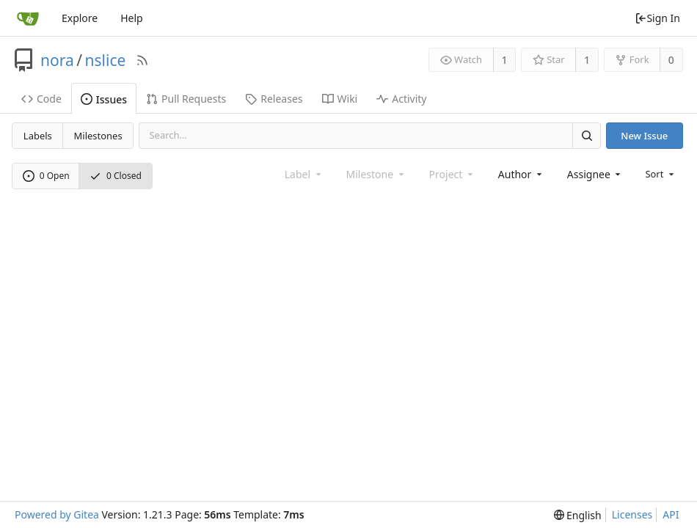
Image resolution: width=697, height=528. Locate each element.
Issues (104, 99)
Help (131, 18)
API (671, 514)
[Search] (586, 135)
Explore (80, 18)
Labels (37, 135)
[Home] (27, 18)
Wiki (340, 99)
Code (41, 99)
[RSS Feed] (142, 60)
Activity (401, 99)
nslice (105, 60)
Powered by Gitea (57, 514)
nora (57, 60)
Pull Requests (186, 99)
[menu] (660, 174)
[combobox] (521, 174)
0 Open (46, 175)
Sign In (657, 18)
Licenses (632, 514)
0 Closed (116, 175)
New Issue (644, 135)
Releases (273, 99)
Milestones (98, 135)
